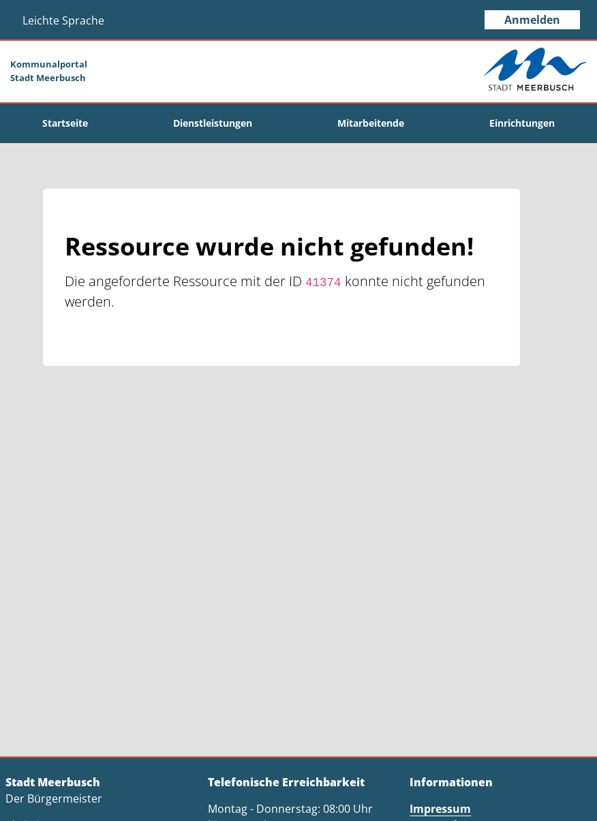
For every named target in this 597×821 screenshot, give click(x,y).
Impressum (440, 808)
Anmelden (532, 19)
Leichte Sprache (63, 20)
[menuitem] (65, 123)
